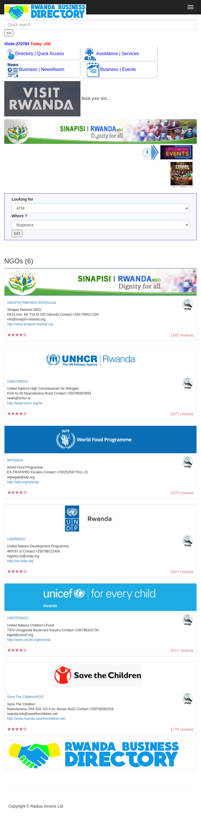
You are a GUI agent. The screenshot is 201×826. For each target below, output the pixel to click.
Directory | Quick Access (35, 54)
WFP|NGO (15, 460)
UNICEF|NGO (17, 618)
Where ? (19, 216)
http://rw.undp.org (20, 561)
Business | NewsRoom (35, 69)
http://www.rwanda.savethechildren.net (36, 719)
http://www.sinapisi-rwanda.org (30, 324)
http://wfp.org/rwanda (23, 482)
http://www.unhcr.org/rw (24, 403)
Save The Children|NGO (25, 697)
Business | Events (111, 70)
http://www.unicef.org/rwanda (29, 640)
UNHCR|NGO (17, 381)
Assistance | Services (111, 54)
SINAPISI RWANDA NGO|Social (31, 303)
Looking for (22, 199)
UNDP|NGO (16, 539)
